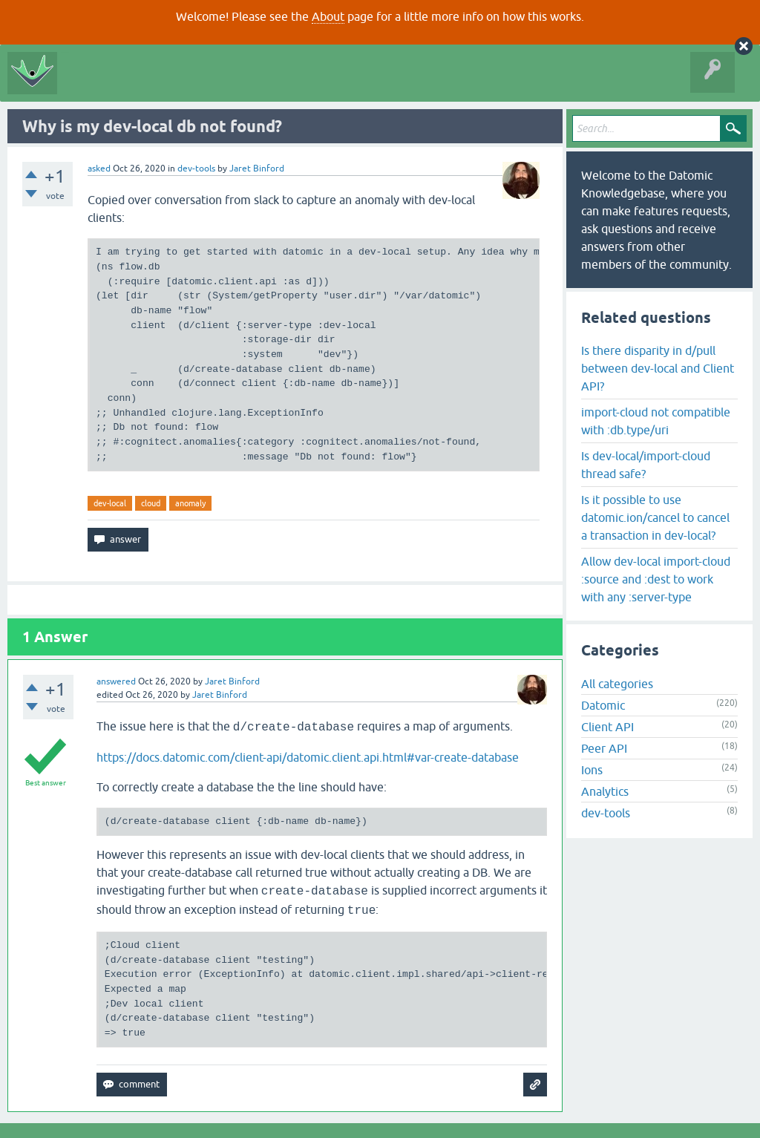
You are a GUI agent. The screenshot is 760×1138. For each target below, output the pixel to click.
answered (116, 681)
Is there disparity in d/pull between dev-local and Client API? (657, 368)
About (328, 16)
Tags (268, 85)
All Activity (91, 85)
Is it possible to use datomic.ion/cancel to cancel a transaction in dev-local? (655, 517)
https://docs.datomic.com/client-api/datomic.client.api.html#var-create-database (307, 757)
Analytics (605, 791)
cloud (150, 503)
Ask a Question (331, 85)
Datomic (603, 705)
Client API (607, 726)
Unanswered (212, 85)
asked (99, 168)
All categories (617, 683)
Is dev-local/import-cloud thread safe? (645, 464)
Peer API (604, 748)
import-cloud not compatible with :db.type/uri (655, 420)
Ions (592, 769)
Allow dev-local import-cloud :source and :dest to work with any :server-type (655, 579)
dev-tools (196, 168)
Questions (149, 85)
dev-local (110, 503)
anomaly (190, 503)
